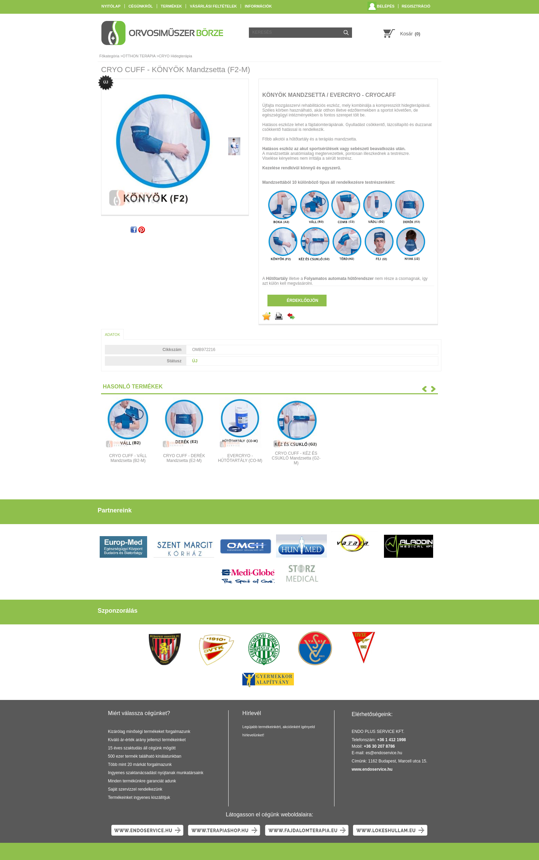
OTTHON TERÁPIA (139, 56)
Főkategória (109, 56)
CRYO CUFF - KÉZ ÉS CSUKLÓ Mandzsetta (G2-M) (296, 458)
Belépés (385, 6)
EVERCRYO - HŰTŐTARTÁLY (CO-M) (240, 458)
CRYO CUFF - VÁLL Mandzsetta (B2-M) (128, 458)
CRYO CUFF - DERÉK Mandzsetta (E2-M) (184, 458)
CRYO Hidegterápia (175, 56)
